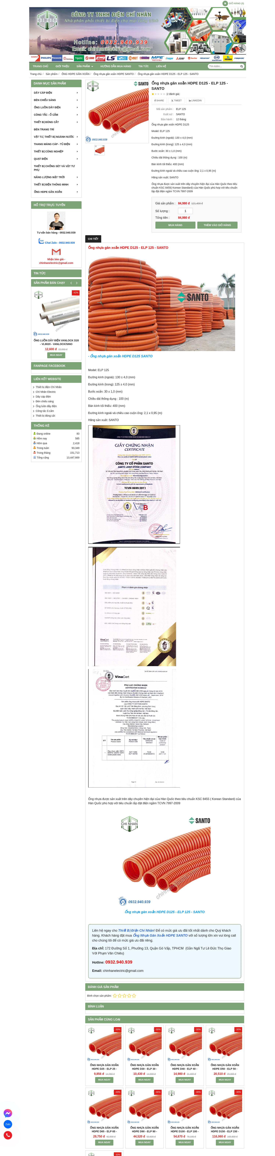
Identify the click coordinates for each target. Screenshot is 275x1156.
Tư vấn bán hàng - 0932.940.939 (56, 232)
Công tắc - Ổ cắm (56, 114)
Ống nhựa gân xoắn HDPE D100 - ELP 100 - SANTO (184, 1097)
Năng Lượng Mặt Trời (56, 177)
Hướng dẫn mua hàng (115, 66)
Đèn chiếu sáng (56, 100)
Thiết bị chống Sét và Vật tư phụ (54, 168)
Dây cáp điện (56, 92)
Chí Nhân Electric (46, 391)
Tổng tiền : (162, 217)
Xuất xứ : (168, 114)
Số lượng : (162, 211)
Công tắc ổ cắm (45, 410)
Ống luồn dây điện (56, 107)
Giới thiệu (62, 66)
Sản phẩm (85, 66)
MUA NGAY (56, 355)
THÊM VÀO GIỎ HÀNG (217, 225)
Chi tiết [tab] (93, 238)
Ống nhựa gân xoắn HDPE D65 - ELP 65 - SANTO (104, 1131)
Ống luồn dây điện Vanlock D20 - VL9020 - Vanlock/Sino (56, 342)
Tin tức (144, 66)
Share (159, 100)
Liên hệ (161, 66)
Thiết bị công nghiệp (56, 151)
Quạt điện (56, 158)
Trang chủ (40, 66)
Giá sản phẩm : (165, 203)
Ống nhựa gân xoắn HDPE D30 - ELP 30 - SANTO (144, 1069)
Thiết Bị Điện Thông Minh (56, 184)
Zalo (8, 1124)
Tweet (176, 100)
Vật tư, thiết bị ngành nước (56, 136)
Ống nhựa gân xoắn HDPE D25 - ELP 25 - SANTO (104, 1069)
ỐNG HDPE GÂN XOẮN (56, 191)
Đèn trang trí (44, 129)
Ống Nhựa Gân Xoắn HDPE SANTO (160, 935)
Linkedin (195, 100)
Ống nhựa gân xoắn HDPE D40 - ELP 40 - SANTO (184, 1069)
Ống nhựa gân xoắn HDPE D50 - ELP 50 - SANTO (225, 1069)
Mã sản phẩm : (164, 109)
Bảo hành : (167, 119)
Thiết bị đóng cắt (56, 122)
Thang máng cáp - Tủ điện (56, 144)
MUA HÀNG (175, 225)
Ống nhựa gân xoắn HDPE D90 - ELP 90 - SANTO (144, 1097)
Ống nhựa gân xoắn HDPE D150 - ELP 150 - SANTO (225, 1097)
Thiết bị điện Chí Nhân (49, 387)
